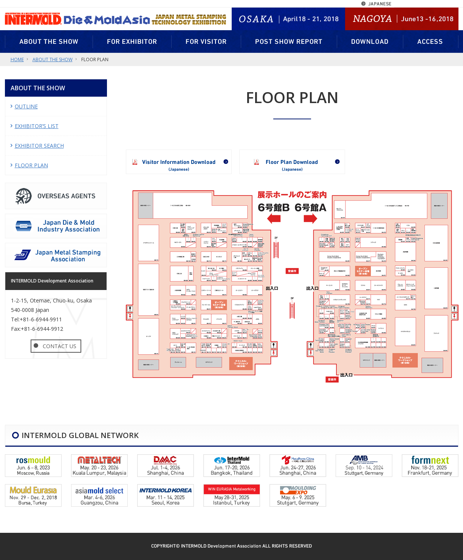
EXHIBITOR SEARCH (39, 145)
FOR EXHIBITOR (132, 41)
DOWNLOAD (370, 41)
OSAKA (298, 19)
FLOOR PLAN (31, 165)
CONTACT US (59, 346)
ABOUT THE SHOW (49, 41)
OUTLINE (26, 106)
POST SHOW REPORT (289, 41)
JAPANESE (377, 4)
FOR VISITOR (206, 41)
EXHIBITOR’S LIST (37, 126)
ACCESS (430, 41)
